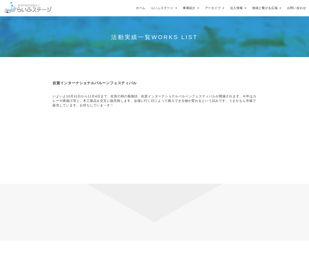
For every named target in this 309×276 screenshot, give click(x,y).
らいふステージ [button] (164, 8)
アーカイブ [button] (214, 8)
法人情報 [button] (238, 8)
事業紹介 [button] (191, 8)
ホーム (140, 8)
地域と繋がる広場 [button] (266, 8)
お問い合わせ (296, 8)
